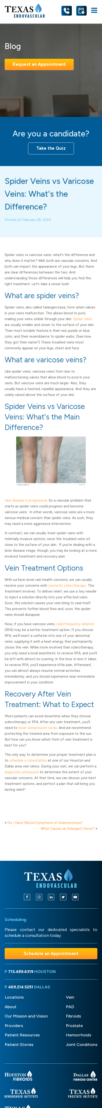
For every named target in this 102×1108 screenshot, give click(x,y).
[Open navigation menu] (94, 10)
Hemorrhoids (78, 1035)
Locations (14, 997)
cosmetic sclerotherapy (67, 592)
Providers (14, 1025)
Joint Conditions (81, 1044)
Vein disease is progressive (26, 507)
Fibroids (73, 1016)
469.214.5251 (20, 987)
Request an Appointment (39, 64)
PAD (70, 1006)
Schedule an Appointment (51, 953)
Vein (70, 997)
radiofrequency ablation (75, 631)
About (10, 1006)
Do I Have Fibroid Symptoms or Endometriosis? (45, 823)
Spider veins (82, 326)
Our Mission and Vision (26, 1016)
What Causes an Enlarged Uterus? (68, 829)
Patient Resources (22, 1035)
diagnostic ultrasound (22, 779)
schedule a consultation (28, 767)
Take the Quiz (51, 148)
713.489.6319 (20, 971)
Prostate (74, 1025)
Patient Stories (19, 1044)
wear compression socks (37, 735)
